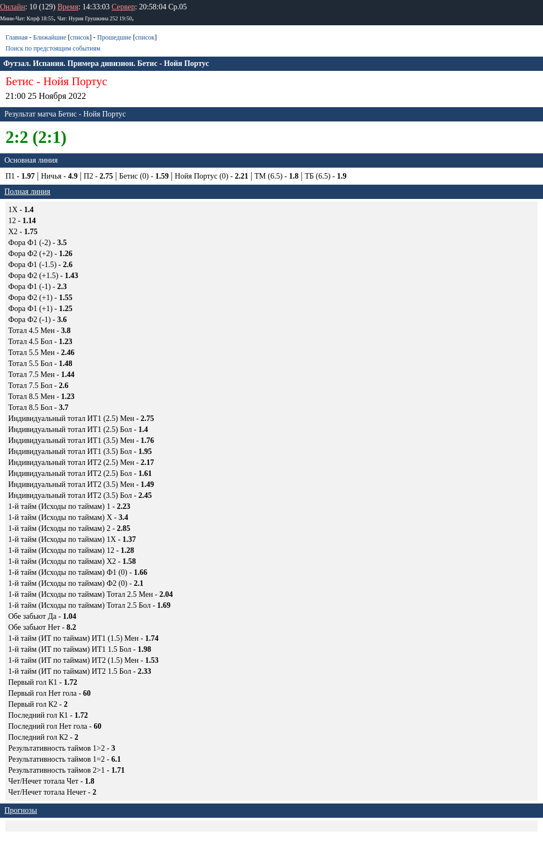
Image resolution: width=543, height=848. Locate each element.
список (79, 37)
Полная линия (27, 191)
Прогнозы (20, 810)
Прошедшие (114, 37)
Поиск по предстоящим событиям (53, 48)
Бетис (19, 81)
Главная (16, 37)
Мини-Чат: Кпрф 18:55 (26, 18)
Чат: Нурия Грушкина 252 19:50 (94, 18)
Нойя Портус (75, 81)
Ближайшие (49, 37)
